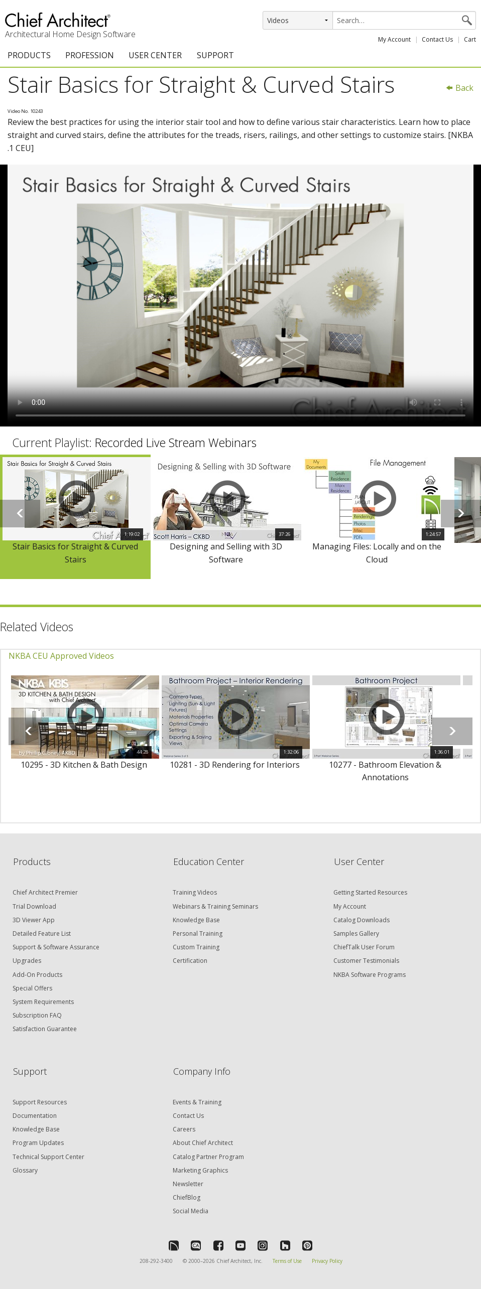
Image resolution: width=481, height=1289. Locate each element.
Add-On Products (37, 974)
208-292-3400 (156, 1260)
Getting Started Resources (370, 892)
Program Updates (38, 1142)
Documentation (35, 1115)
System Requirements (43, 1001)
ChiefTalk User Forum (364, 947)
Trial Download (34, 906)
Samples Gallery (356, 933)
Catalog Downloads (361, 920)
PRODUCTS (29, 55)
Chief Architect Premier (45, 892)
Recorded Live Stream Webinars (176, 443)
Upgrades (27, 960)
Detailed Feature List (42, 933)
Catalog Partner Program (208, 1157)
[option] (75, 517)
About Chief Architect (203, 1142)
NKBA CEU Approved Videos (61, 655)
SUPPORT (215, 55)
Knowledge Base (196, 920)
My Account (394, 39)
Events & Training (197, 1102)
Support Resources (40, 1102)
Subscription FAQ (37, 1015)
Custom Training (196, 947)
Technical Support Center (48, 1157)
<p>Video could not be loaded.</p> (240, 295)
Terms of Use (287, 1260)
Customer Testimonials (366, 960)
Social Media (190, 1211)
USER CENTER (155, 55)
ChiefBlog (186, 1197)
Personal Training (197, 933)
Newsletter (188, 1184)
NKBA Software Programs (369, 974)
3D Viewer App (34, 920)
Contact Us (437, 39)
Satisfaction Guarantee (45, 1029)
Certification (190, 960)
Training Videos (195, 892)
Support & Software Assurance (56, 947)
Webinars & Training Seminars (215, 906)
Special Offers (32, 988)
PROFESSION (89, 55)
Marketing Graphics (200, 1170)
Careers (184, 1129)
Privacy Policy (327, 1260)
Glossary (25, 1170)
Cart (470, 39)
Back (459, 87)
